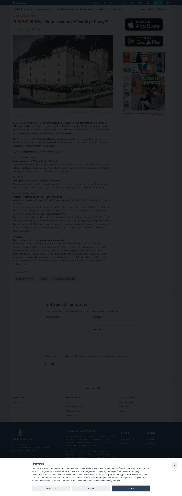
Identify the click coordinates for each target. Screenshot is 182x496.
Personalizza (51, 488)
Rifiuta (91, 488)
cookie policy (106, 480)
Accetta (131, 488)
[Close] (174, 465)
